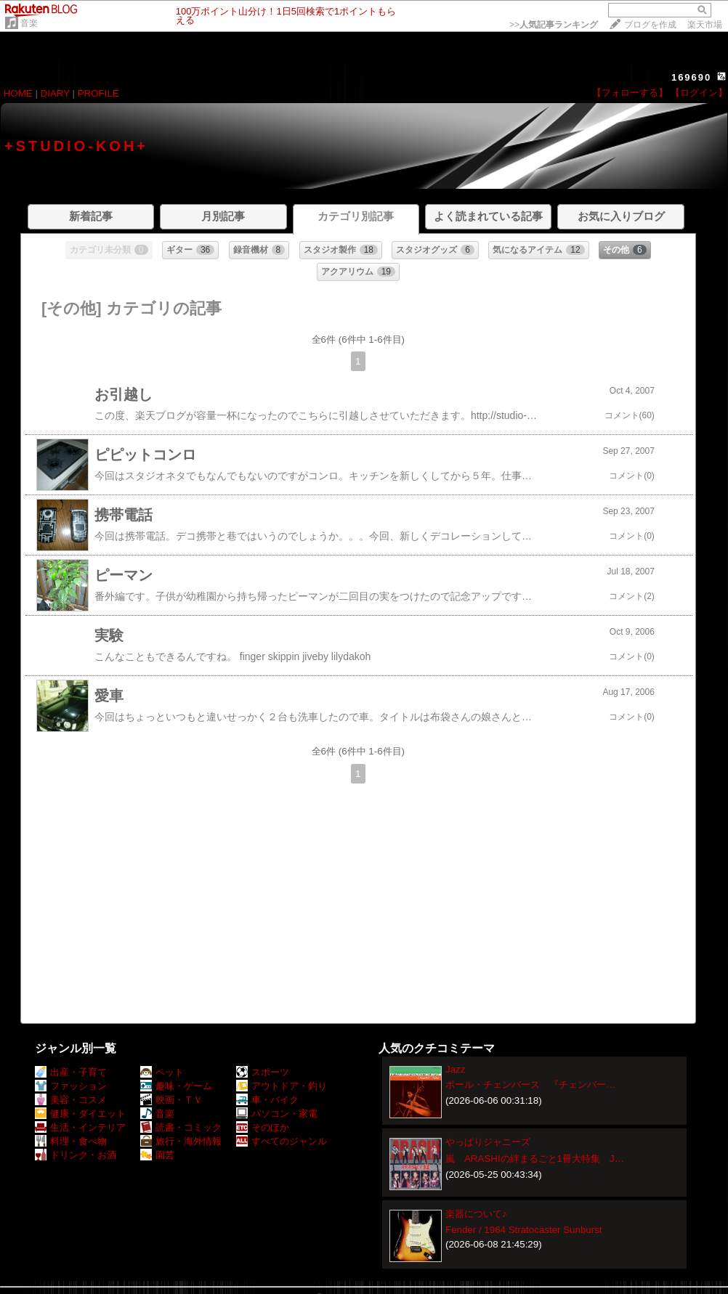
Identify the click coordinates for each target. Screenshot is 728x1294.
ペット (162, 1072)
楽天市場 (704, 25)
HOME (18, 93)
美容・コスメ (71, 1099)
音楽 (29, 23)
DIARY (55, 93)
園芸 (157, 1154)
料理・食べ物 (71, 1141)
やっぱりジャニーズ (487, 1141)
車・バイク (267, 1099)
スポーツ (262, 1072)
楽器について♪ (476, 1213)
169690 (691, 77)
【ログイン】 (699, 92)
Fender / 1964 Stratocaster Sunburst (523, 1229)
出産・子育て (71, 1072)
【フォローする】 (630, 92)
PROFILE (98, 93)
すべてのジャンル (281, 1141)
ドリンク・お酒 (75, 1154)
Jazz (455, 1069)
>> (553, 25)
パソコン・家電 (277, 1113)
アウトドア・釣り (281, 1086)
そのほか (262, 1127)
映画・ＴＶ (171, 1099)
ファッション (71, 1086)
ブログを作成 (650, 25)
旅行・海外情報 (181, 1141)
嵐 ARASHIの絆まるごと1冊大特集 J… (534, 1158)
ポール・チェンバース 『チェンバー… (530, 1084)
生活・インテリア (80, 1127)
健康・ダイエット (80, 1113)
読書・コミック (181, 1127)
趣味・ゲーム (176, 1086)
